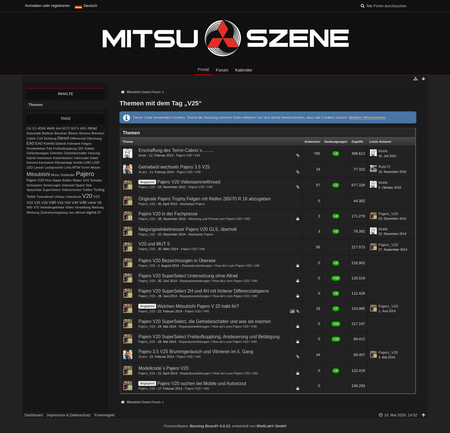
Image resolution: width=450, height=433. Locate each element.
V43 (60, 203)
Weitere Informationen (367, 117)
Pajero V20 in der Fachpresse (167, 213)
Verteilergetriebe (52, 207)
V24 (29, 203)
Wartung (98, 207)
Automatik (33, 133)
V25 (37, 203)
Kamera (32, 162)
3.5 (34, 128)
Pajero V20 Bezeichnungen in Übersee (177, 260)
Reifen (67, 180)
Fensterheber (35, 148)
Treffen (87, 190)
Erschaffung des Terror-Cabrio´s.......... (176, 150)
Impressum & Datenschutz (68, 415)
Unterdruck (73, 196)
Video (69, 207)
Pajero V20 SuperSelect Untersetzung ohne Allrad (188, 275)
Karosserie (46, 162)
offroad (80, 212)
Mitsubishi (38, 174)
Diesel (63, 138)
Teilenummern (72, 190)
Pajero (85, 173)
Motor (55, 175)
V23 (96, 197)
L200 (95, 162)
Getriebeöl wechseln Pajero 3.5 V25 (174, 167)
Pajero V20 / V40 (188, 155)
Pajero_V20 (146, 187)
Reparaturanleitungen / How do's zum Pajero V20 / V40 (221, 265)
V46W (92, 202)
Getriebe (56, 153)
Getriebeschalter (75, 153)
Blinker (73, 133)
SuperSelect (52, 190)
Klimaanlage (63, 162)
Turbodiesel (44, 196)
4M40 (50, 128)
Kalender (243, 69)
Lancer (39, 167)
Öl (99, 212)
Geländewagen (37, 153)
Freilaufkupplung (65, 148)
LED (29, 167)
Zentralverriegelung (54, 212)
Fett (49, 148)
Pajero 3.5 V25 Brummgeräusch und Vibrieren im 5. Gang (195, 351)
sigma (91, 212)
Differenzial (78, 138)
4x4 (58, 128)
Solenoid (68, 185)
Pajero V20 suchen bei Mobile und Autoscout (201, 383)
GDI (81, 148)
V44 (67, 203)
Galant (89, 148)
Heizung (94, 153)
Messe (95, 167)
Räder (77, 180)
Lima (68, 167)
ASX (83, 128)
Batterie (47, 133)
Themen (35, 105)
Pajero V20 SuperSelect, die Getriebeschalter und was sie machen (204, 321)
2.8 (28, 128)
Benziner (60, 133)
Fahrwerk (73, 143)
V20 (87, 196)
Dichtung (50, 138)
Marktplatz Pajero (192, 204)
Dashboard (33, 415)
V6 (99, 203)
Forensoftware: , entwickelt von (225, 426)
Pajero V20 (35, 180)
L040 (87, 162)
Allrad (92, 128)
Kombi (77, 162)
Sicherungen (52, 185)
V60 (29, 207)
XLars (142, 172)
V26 (44, 203)
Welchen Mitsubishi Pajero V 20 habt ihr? (198, 306)
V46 (82, 202)
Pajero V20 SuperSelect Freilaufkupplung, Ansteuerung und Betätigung (209, 336)
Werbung (32, 212)
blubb (142, 155)
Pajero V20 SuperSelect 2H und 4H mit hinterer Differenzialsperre (203, 291)
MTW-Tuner (81, 167)
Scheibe (96, 180)
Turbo (30, 197)
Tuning (99, 190)
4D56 (42, 128)
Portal (203, 69)
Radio (57, 180)
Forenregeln (104, 415)
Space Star (83, 185)
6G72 (66, 128)
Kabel (94, 158)
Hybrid (31, 158)
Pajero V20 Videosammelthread (188, 181)
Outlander (67, 175)
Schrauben (34, 185)
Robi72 (384, 167)
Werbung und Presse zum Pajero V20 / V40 (219, 219)
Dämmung (94, 138)
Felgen (87, 143)
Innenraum (44, 158)
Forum (222, 69)
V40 (52, 202)
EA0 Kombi (44, 143)
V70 (36, 207)
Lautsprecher (54, 167)
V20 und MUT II (154, 243)
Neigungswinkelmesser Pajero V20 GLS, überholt (187, 229)
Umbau (59, 196)
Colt (40, 138)
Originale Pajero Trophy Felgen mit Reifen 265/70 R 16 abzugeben (204, 198)
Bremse (85, 133)
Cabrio (31, 138)
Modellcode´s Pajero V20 (163, 368)
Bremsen (98, 133)
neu (71, 212)
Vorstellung (83, 207)
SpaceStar (34, 190)
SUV (86, 180)
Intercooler (81, 158)
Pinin (48, 180)
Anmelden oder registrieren (47, 5)
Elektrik (60, 143)
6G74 (75, 128)
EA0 (30, 143)
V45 (75, 202)
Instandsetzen (63, 158)
